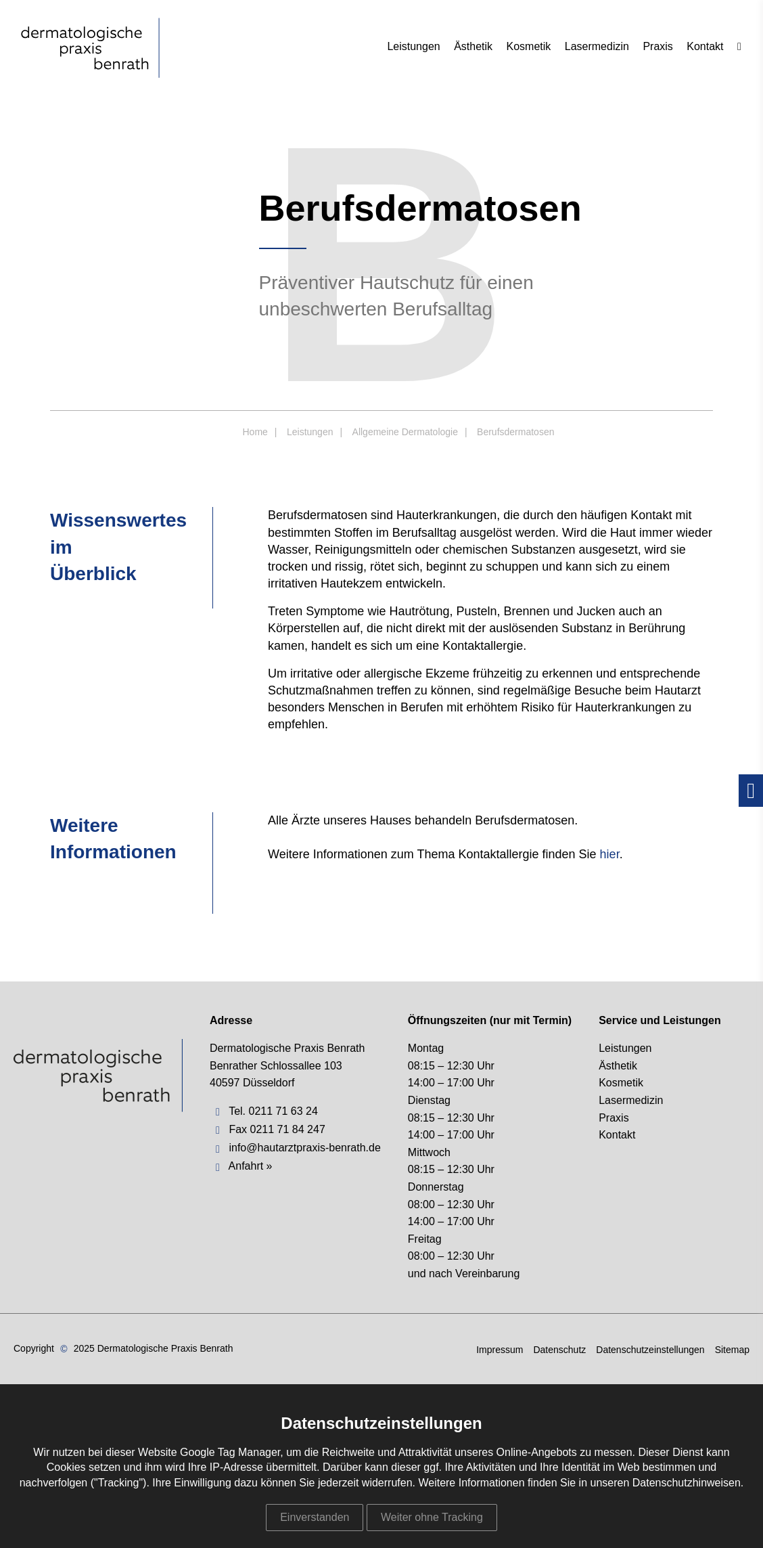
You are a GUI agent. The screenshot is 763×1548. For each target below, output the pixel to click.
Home (255, 431)
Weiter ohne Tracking (432, 1517)
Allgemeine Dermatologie (405, 431)
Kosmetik (529, 46)
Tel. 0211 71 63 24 (273, 1111)
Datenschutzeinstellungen (650, 1349)
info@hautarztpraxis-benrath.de (304, 1147)
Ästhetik (473, 46)
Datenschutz (559, 1349)
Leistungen (413, 46)
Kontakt (705, 46)
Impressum (499, 1349)
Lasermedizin (597, 46)
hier (610, 854)
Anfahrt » (251, 1166)
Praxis (657, 46)
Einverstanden (314, 1517)
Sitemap (732, 1349)
